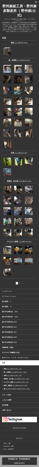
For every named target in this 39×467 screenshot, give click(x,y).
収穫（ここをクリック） (19, 153)
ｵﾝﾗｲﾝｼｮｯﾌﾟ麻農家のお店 (11, 352)
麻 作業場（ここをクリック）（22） (15, 372)
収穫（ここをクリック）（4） (13, 375)
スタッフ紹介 (6, 395)
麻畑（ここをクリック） (19, 42)
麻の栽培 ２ (6, 306)
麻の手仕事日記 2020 (9, 337)
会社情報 (5, 405)
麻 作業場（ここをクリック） (19, 60)
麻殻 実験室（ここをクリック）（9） (16, 385)
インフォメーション (9, 296)
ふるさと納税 (6, 400)
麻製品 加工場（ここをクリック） (19, 181)
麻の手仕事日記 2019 (9, 342)
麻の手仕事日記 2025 (10, 311)
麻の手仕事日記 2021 (9, 332)
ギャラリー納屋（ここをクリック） (19, 241)
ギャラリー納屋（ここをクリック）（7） (16, 382)
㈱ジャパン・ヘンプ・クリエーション (15, 357)
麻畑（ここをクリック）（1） (13, 368)
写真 (3, 363)
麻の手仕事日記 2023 (9, 322)
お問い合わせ (6, 410)
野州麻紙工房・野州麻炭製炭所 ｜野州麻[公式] (19, 10)
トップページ (6, 291)
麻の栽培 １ (6, 301)
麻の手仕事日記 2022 (9, 327)
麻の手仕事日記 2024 (10, 317)
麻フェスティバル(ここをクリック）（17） (17, 388)
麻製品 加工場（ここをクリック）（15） (17, 378)
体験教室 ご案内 (8, 347)
